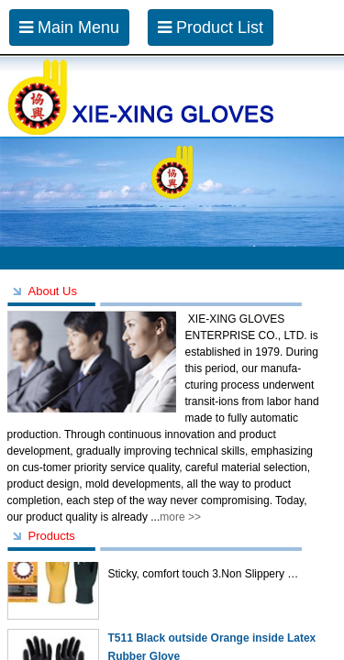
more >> (180, 517)
